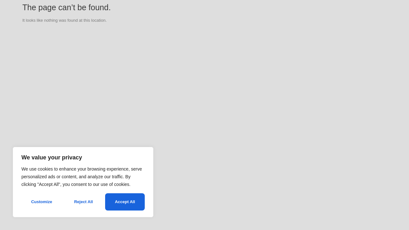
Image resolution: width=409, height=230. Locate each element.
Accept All (125, 201)
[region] (83, 182)
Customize (41, 201)
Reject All (83, 201)
